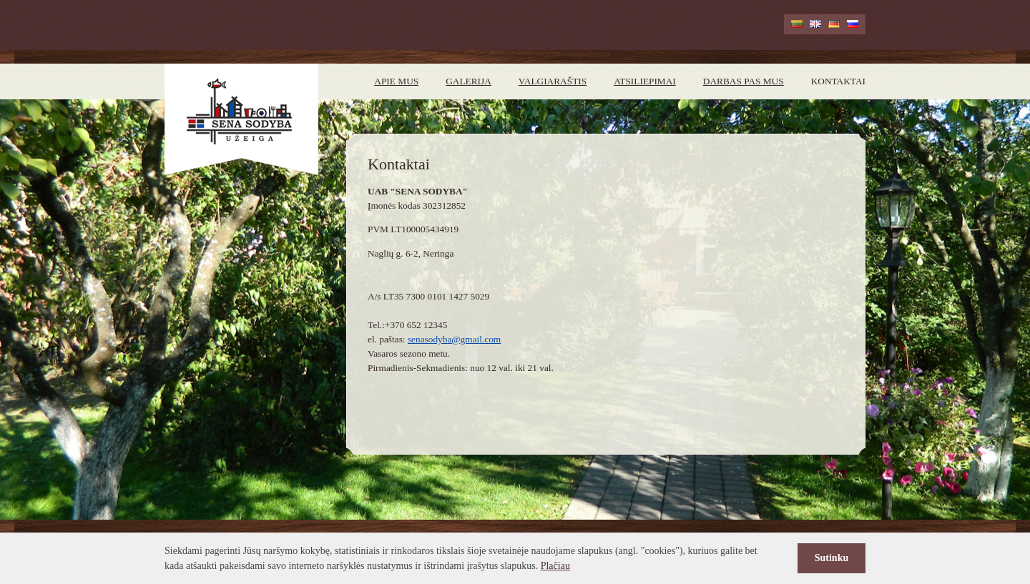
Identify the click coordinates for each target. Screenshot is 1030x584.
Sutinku (831, 558)
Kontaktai (838, 81)
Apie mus (396, 81)
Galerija (468, 81)
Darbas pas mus (743, 81)
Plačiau (555, 565)
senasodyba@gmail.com (454, 339)
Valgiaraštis (553, 81)
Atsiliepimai (645, 81)
